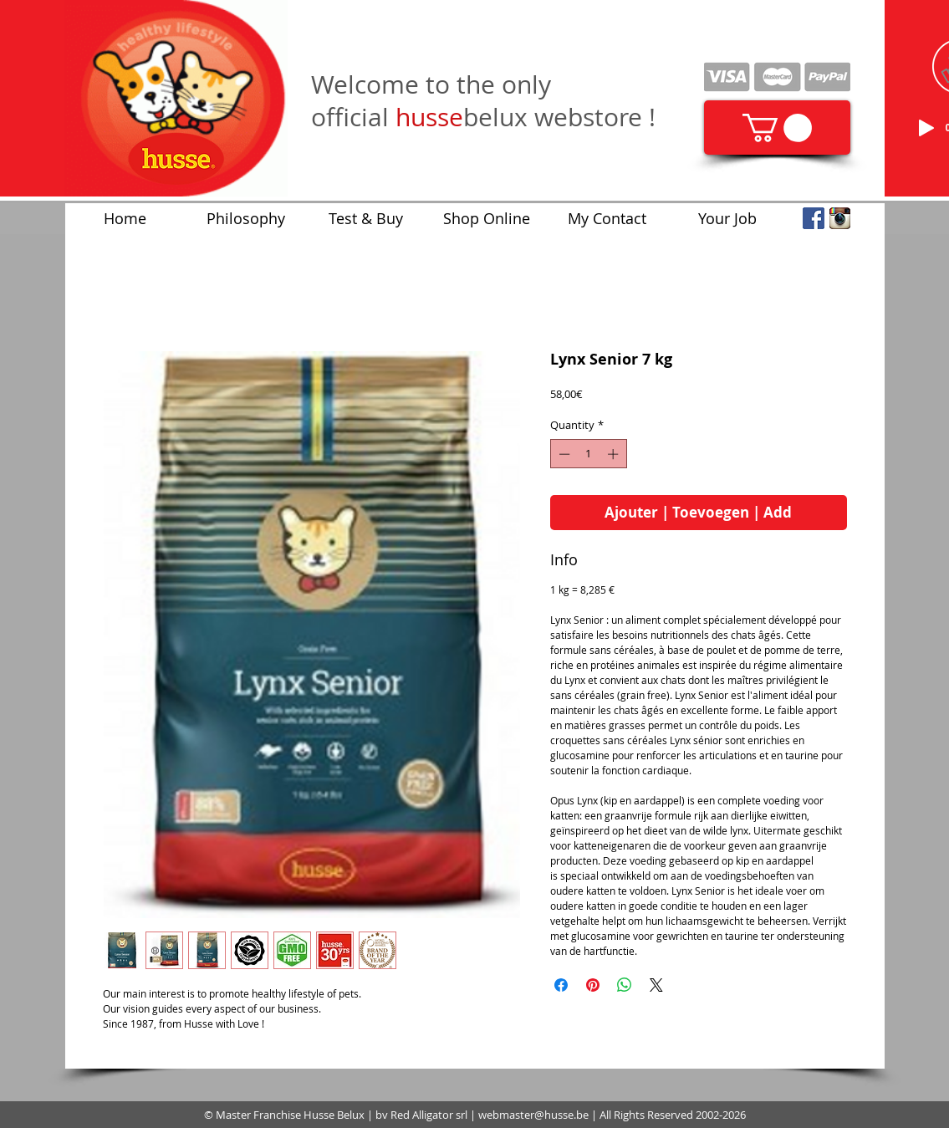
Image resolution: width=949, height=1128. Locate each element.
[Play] (926, 128)
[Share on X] (656, 985)
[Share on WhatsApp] (625, 985)
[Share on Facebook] (561, 985)
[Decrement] (563, 454)
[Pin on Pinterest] (593, 985)
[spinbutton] (588, 454)
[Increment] (615, 454)
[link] (777, 128)
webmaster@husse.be (533, 1114)
